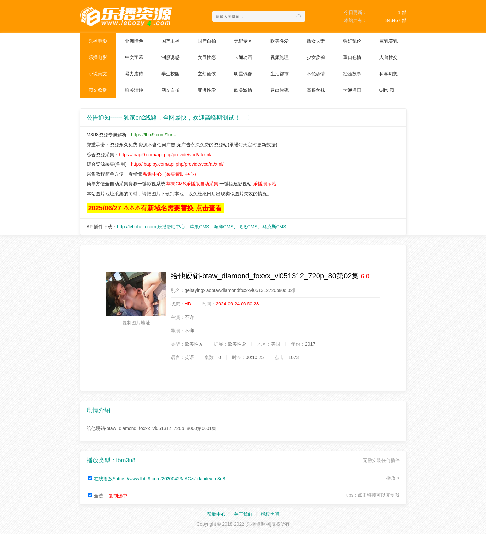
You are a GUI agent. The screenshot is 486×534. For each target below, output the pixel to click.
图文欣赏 (98, 90)
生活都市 (279, 73)
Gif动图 (386, 90)
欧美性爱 (279, 41)
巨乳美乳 (388, 41)
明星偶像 (243, 73)
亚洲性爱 (207, 90)
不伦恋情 (316, 73)
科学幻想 (388, 73)
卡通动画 (243, 57)
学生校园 (170, 73)
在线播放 (159, 478)
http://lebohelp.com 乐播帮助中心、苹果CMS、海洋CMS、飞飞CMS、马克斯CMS (201, 226)
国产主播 (170, 41)
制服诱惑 (170, 57)
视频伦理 (279, 57)
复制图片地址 (136, 322)
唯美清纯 (134, 90)
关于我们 (243, 514)
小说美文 (98, 73)
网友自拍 (170, 90)
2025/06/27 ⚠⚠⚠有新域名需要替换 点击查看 (155, 208)
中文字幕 (134, 57)
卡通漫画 (352, 90)
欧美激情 (243, 90)
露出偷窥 (279, 90)
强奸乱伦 (352, 41)
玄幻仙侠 (207, 73)
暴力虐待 (134, 73)
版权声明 (270, 514)
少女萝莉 (316, 57)
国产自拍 (207, 41)
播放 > (392, 478)
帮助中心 (216, 514)
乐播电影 (98, 41)
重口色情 (352, 57)
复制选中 (118, 495)
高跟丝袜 (316, 90)
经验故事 (352, 73)
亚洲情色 (134, 41)
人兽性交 (388, 57)
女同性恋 (207, 57)
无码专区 (243, 41)
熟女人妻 (316, 41)
